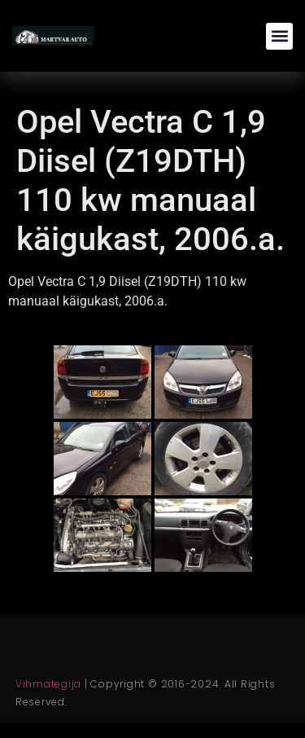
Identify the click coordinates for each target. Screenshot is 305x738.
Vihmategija (48, 684)
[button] (279, 36)
